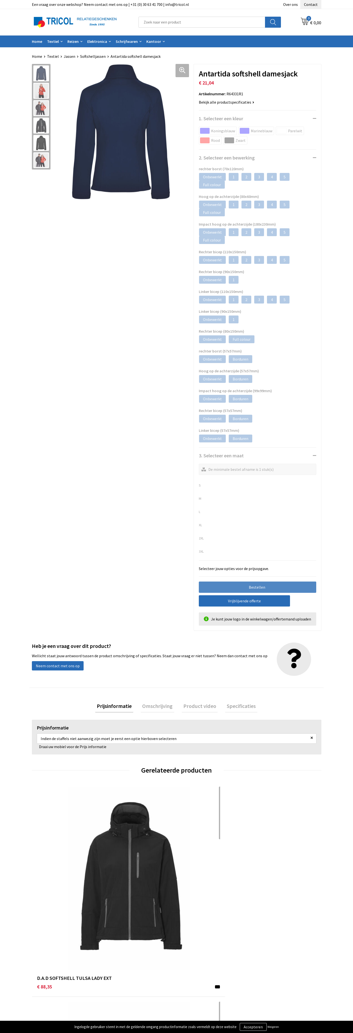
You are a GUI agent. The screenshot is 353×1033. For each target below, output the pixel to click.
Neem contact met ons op (58, 665)
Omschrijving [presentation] (159, 706)
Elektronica (97, 41)
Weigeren (273, 1027)
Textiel (53, 41)
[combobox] (202, 22)
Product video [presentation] (198, 706)
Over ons (290, 4)
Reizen (73, 41)
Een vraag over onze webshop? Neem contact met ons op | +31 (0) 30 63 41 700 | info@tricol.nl (110, 4)
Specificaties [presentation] (236, 706)
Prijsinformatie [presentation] (119, 706)
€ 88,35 (44, 875)
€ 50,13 (189, 875)
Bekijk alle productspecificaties (226, 102)
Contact (311, 4)
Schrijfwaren (127, 41)
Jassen (69, 56)
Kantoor (153, 41)
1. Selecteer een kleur (221, 118)
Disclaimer (263, 965)
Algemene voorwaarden (274, 950)
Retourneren (193, 965)
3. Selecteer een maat (221, 455)
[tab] (119, 707)
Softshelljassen (93, 56)
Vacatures (119, 972)
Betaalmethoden (197, 957)
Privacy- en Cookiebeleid (274, 957)
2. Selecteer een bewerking (227, 158)
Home (37, 41)
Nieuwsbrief (121, 957)
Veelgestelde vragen (128, 965)
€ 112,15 (262, 875)
